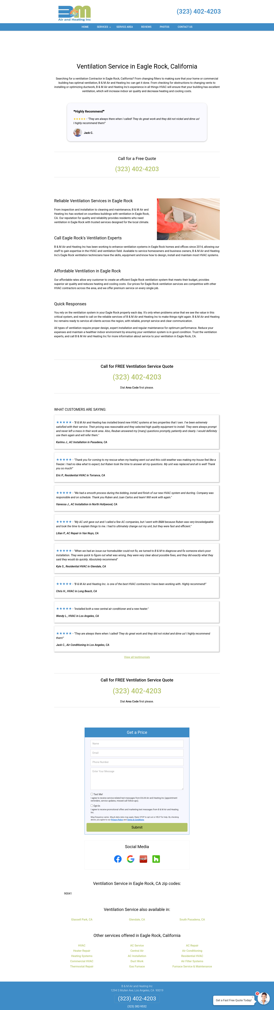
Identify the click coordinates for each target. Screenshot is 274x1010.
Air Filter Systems (192, 935)
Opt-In (96, 780)
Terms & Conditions (135, 794)
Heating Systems (81, 930)
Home (85, 26)
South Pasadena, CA (192, 893)
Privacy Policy (117, 794)
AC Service (137, 919)
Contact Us (185, 26)
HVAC (81, 919)
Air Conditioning (192, 925)
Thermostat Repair (81, 940)
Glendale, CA (137, 893)
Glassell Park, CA (81, 893)
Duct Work (137, 935)
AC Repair (192, 919)
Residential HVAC (192, 930)
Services (104, 28)
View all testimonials (137, 631)
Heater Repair (81, 925)
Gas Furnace (137, 940)
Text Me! (98, 768)
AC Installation (137, 930)
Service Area (124, 26)
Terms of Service (162, 1003)
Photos (164, 26)
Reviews (146, 26)
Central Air (137, 925)
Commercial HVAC (81, 935)
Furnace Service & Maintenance (192, 940)
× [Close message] (253, 997)
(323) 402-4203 (199, 11)
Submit (136, 801)
